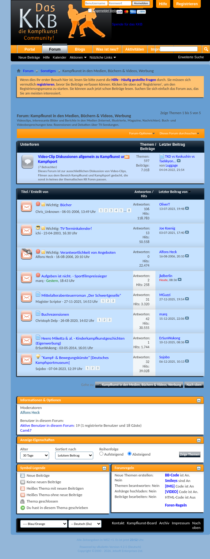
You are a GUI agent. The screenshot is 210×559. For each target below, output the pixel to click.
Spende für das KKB (127, 24)
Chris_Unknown (47, 211)
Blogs (80, 49)
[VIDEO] (171, 491)
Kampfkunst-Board (142, 523)
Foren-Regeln (176, 505)
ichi (38, 233)
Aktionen (76, 57)
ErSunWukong (46, 348)
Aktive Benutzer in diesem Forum (47, 425)
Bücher (65, 204)
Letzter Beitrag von (175, 192)
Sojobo (41, 369)
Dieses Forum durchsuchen (178, 133)
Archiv (164, 523)
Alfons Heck (44, 257)
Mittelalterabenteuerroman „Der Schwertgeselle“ (81, 295)
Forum (54, 49)
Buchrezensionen (55, 314)
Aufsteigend (111, 454)
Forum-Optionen (140, 133)
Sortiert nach (65, 449)
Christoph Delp (47, 320)
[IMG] (170, 486)
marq (40, 281)
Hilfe (163, 4)
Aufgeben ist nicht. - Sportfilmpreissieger (74, 276)
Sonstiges (47, 70)
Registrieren (187, 4)
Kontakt (118, 523)
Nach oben (193, 385)
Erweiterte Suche (191, 57)
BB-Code (172, 475)
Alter (24, 449)
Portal (30, 49)
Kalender (59, 57)
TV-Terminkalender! (76, 228)
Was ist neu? (107, 49)
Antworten (143, 192)
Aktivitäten (134, 49)
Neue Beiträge (29, 57)
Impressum (181, 523)
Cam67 (26, 430)
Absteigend (139, 454)
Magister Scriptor (48, 301)
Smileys (171, 480)
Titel (24, 192)
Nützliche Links (101, 57)
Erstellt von (39, 192)
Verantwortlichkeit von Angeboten (88, 252)
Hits (144, 196)
